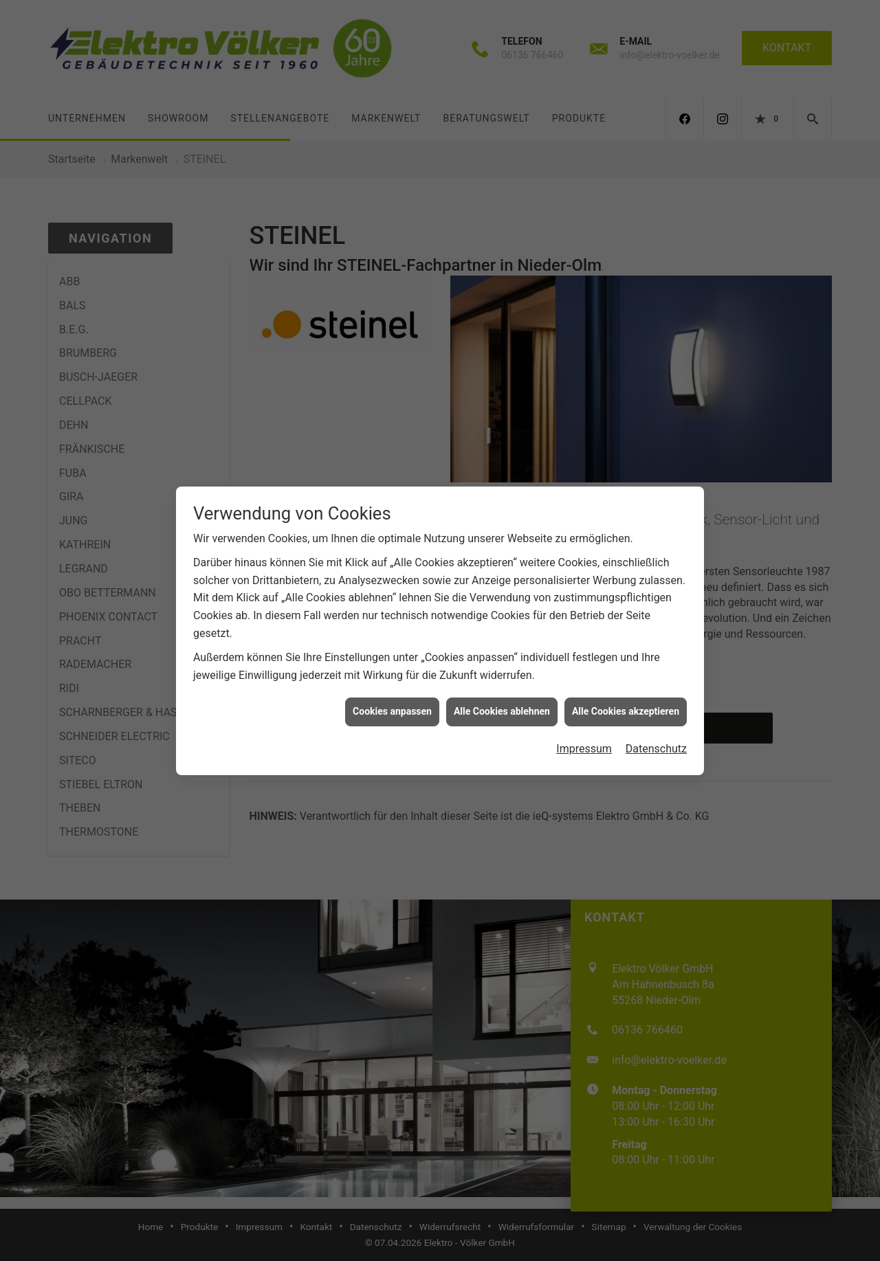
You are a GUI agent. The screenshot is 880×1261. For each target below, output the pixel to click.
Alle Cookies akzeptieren (625, 701)
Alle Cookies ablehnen (502, 701)
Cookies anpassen (392, 701)
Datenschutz (656, 738)
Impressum (584, 738)
